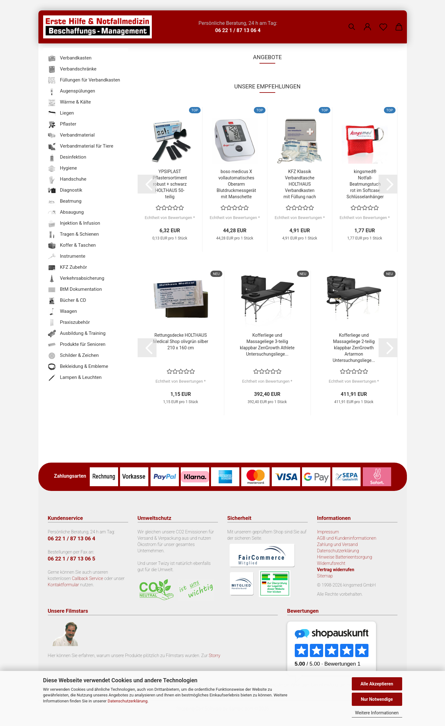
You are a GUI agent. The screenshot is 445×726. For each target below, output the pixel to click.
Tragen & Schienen (73, 235)
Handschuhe (67, 179)
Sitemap (325, 575)
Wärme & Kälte (69, 102)
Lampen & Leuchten (75, 378)
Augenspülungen (71, 91)
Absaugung (66, 213)
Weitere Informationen (376, 712)
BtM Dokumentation (75, 290)
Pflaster (62, 124)
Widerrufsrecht (331, 563)
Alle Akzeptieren (377, 683)
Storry (214, 655)
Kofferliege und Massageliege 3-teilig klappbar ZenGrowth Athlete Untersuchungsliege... (267, 345)
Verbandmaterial (71, 135)
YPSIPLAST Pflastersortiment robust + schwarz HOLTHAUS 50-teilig (170, 184)
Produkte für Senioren (77, 345)
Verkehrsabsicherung (76, 279)
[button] (367, 22)
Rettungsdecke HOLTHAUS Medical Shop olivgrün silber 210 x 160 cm (180, 341)
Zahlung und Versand (337, 544)
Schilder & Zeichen (73, 356)
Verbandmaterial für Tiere (80, 146)
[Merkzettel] (383, 22)
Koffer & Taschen (72, 246)
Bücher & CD (67, 301)
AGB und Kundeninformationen (346, 538)
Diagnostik (65, 190)
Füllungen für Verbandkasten (84, 80)
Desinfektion (67, 157)
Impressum (328, 531)
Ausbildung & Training (77, 334)
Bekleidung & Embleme (78, 367)
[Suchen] (352, 22)
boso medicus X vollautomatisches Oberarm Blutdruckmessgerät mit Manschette (236, 184)
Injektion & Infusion (74, 224)
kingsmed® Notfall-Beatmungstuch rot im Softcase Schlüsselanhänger (365, 184)
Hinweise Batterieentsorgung (344, 557)
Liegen (61, 113)
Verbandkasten (70, 58)
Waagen (62, 312)
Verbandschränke (72, 69)
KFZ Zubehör (67, 268)
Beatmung (65, 201)
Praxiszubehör (69, 323)
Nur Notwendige (377, 699)
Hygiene (62, 168)
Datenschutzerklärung (128, 701)
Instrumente (66, 257)
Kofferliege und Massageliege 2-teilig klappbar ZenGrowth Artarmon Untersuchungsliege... (354, 348)
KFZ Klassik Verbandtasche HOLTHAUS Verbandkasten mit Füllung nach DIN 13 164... (299, 184)
